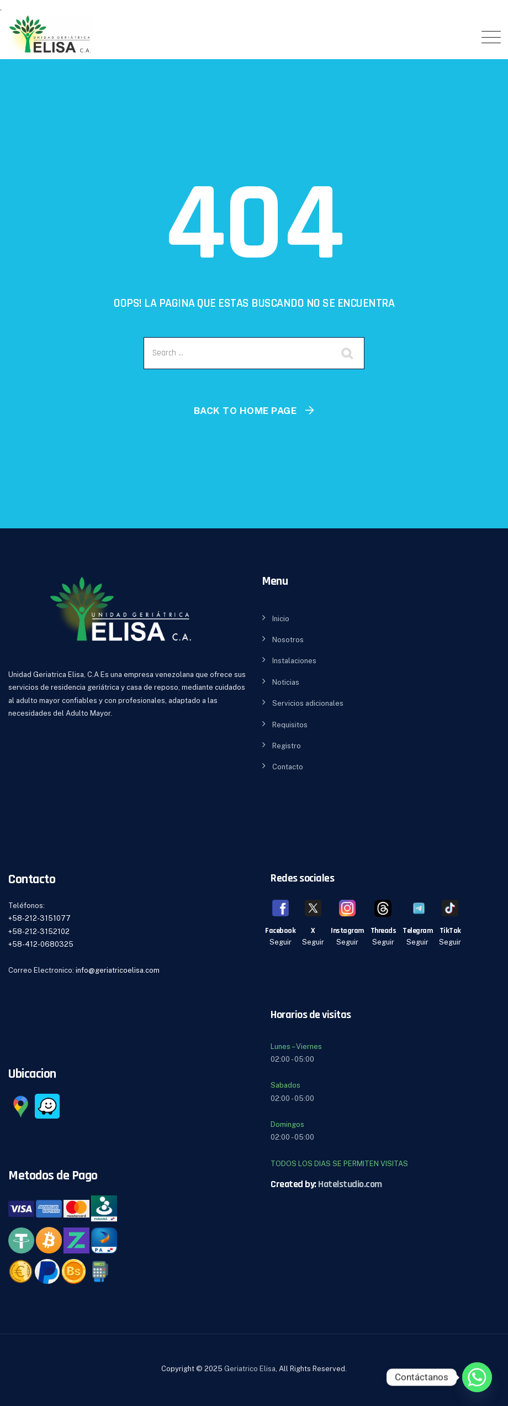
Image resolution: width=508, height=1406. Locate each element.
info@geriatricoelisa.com (118, 970)
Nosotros (288, 640)
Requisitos (290, 725)
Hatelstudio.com (350, 1184)
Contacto (287, 767)
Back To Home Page (245, 410)
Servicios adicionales (307, 703)
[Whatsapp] (477, 1377)
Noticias (285, 682)
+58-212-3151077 (39, 918)
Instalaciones (294, 661)
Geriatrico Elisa (250, 1369)
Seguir (280, 942)
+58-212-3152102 (39, 931)
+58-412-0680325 (40, 944)
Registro (286, 746)
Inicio (280, 619)
